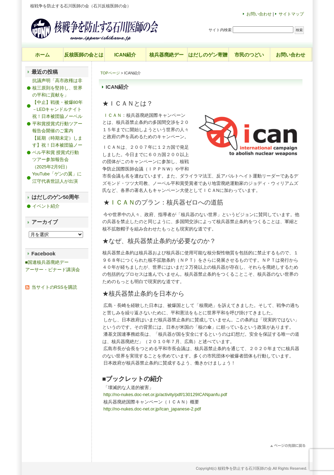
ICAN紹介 (125, 55)
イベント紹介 (46, 206)
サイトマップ (291, 14)
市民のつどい (249, 55)
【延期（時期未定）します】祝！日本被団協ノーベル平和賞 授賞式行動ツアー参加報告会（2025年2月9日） (57, 152)
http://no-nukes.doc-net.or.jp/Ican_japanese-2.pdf (152, 409)
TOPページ (110, 73)
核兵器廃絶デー (166, 55)
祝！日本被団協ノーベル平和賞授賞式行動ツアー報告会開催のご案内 (57, 123)
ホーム (42, 55)
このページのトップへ (288, 446)
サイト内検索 (220, 30)
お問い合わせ (259, 14)
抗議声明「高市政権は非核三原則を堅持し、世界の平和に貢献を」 (57, 88)
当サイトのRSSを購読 (54, 287)
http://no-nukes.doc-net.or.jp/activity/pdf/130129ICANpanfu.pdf (165, 394)
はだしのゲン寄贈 (207, 55)
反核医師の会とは (83, 55)
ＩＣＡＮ (112, 115)
